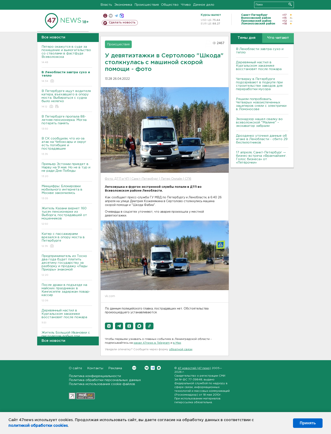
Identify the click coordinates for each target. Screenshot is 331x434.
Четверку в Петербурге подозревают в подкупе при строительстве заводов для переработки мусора (259, 84)
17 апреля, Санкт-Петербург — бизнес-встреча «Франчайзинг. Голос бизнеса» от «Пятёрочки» (261, 157)
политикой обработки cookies (38, 425)
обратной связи (180, 349)
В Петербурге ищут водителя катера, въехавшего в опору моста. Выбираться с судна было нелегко (67, 99)
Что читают (278, 37)
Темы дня (246, 37)
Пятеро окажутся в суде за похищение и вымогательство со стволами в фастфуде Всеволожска (67, 54)
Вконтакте (134, 368)
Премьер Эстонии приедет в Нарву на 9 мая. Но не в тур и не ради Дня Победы (67, 170)
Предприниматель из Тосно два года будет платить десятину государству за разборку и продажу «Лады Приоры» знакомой (67, 266)
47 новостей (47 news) (194, 368)
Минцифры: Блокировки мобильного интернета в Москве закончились (67, 192)
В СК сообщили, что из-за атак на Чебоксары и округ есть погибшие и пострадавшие (67, 146)
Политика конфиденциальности (95, 376)
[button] (109, 326)
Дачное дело (203, 4)
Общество (170, 4)
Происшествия (146, 4)
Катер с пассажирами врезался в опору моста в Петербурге (67, 240)
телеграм (116, 16)
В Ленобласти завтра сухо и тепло (260, 51)
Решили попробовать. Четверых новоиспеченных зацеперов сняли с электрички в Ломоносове (261, 104)
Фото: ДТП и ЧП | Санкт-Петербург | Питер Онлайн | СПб (148, 179)
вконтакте (111, 16)
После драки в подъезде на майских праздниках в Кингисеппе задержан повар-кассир (67, 293)
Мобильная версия (105, 16)
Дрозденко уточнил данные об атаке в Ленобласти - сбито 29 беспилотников (262, 139)
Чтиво (186, 4)
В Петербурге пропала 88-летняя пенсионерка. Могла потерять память (67, 123)
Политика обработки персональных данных (105, 380)
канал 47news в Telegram (152, 343)
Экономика (123, 4)
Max (159, 368)
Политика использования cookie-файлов (102, 384)
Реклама (115, 368)
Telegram (153, 368)
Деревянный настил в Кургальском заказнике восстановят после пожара (67, 316)
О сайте (75, 368)
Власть (106, 4)
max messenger (122, 16)
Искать (290, 4)
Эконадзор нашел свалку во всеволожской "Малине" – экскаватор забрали (259, 122)
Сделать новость (122, 22)
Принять (308, 423)
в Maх (177, 343)
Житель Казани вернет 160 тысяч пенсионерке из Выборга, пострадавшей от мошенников (67, 216)
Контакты (95, 368)
